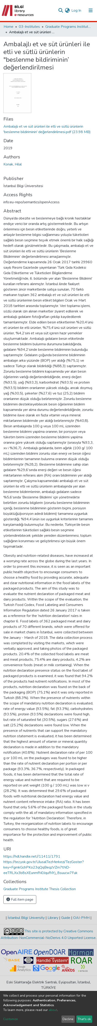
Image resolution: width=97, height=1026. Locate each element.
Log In (76, 10)
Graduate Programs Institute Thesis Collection (68, 26)
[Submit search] (60, 10)
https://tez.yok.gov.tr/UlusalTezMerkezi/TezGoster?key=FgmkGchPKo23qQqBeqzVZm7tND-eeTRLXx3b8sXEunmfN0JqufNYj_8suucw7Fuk (43, 867)
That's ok (84, 1019)
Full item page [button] (19, 899)
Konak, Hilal (12, 164)
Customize (10, 1019)
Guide (65, 917)
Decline (68, 1019)
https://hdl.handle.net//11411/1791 (31, 856)
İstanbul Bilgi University (26, 917)
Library (53, 917)
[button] (67, 10)
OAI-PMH (81, 917)
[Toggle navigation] (90, 10)
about (53, 1010)
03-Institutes (29, 26)
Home (8, 26)
